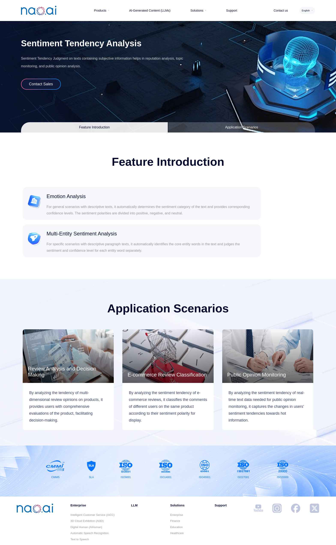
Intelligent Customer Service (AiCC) (92, 491)
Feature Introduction (94, 127)
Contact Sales (41, 84)
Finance (175, 497)
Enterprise (176, 491)
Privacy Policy (128, 537)
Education (176, 503)
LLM (134, 481)
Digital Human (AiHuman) (86, 503)
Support (220, 481)
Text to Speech (79, 515)
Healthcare (177, 509)
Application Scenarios (241, 127)
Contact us (281, 10)
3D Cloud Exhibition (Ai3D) (87, 497)
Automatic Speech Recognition (89, 509)
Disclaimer (103, 537)
